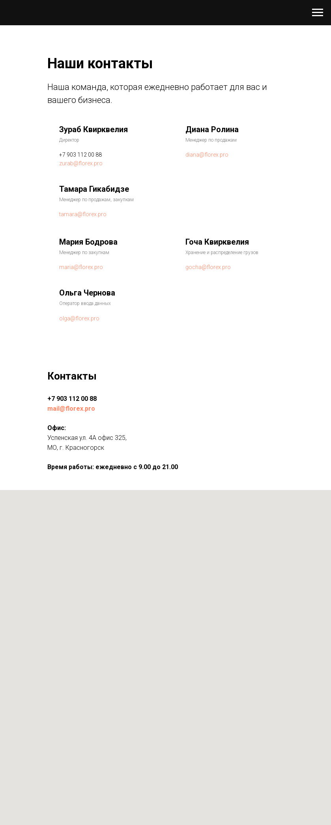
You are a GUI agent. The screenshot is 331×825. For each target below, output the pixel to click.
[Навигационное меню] (317, 13)
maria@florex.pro (81, 267)
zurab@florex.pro (81, 163)
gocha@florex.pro (208, 267)
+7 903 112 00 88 (72, 398)
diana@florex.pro (206, 155)
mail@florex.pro (71, 408)
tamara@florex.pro (83, 214)
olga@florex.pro (79, 318)
